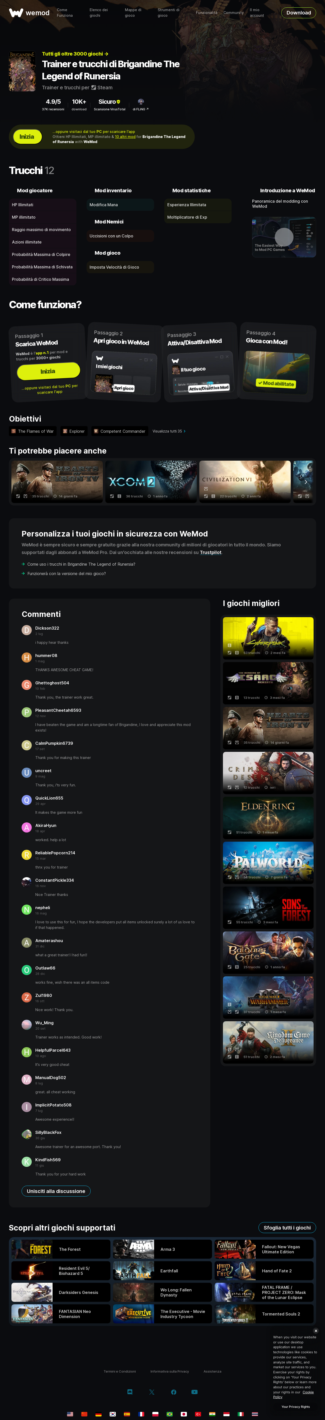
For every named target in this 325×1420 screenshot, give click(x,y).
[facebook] (173, 1393)
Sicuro (110, 101)
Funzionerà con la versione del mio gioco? (66, 573)
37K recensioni (53, 109)
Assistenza (212, 1371)
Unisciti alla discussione (56, 1191)
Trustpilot (210, 552)
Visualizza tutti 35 (167, 431)
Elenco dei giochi (99, 13)
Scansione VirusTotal (109, 109)
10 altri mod (125, 136)
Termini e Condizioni (120, 1371)
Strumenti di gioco (169, 13)
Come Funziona (65, 13)
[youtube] (194, 1392)
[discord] (129, 1392)
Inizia (27, 136)
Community (233, 12)
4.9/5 (53, 101)
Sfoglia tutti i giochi (287, 1228)
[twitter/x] (152, 1392)
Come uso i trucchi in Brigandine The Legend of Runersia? (81, 564)
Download (299, 13)
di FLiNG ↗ (141, 109)
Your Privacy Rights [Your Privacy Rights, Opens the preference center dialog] (296, 1407)
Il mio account (257, 13)
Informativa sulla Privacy (170, 1371)
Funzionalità (206, 12)
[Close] (316, 1331)
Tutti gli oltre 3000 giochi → (75, 54)
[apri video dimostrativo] (284, 237)
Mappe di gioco (133, 13)
